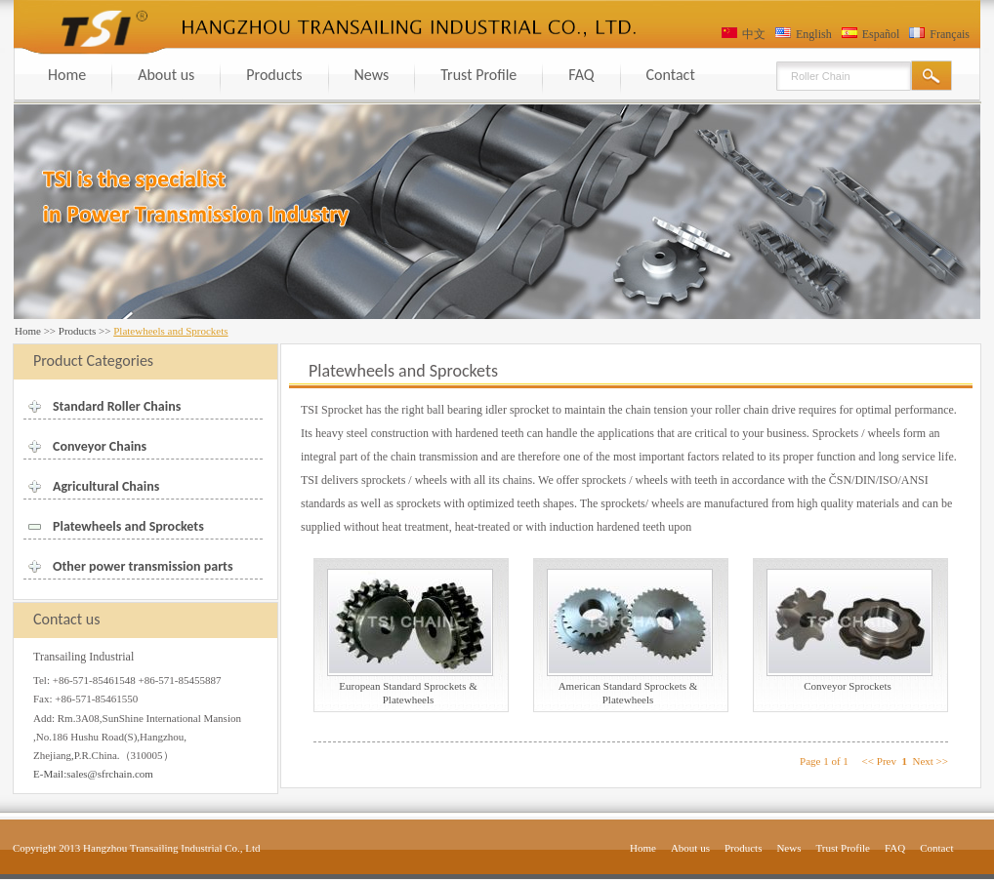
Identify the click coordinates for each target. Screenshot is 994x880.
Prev (886, 761)
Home (67, 74)
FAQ (581, 74)
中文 (754, 34)
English (814, 34)
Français (950, 34)
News (372, 74)
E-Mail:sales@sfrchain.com (93, 774)
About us (166, 74)
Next (922, 761)
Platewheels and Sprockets (128, 526)
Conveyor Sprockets (847, 686)
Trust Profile (478, 74)
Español (881, 34)
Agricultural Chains (106, 486)
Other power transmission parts (143, 566)
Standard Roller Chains (117, 406)
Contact (670, 74)
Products (274, 74)
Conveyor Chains (99, 446)
